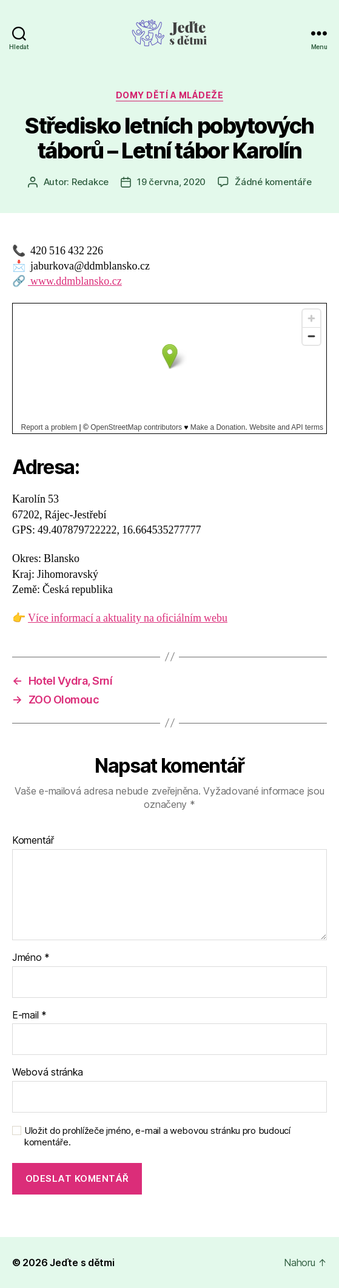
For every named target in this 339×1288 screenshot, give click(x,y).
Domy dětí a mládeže (170, 95)
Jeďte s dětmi (82, 1262)
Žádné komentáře (273, 182)
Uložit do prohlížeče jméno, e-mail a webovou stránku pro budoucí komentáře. (157, 1136)
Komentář (33, 840)
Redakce (90, 182)
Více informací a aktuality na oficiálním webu (127, 618)
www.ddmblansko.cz (75, 281)
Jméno (31, 957)
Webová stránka (47, 1072)
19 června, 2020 (171, 182)
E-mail (29, 1015)
